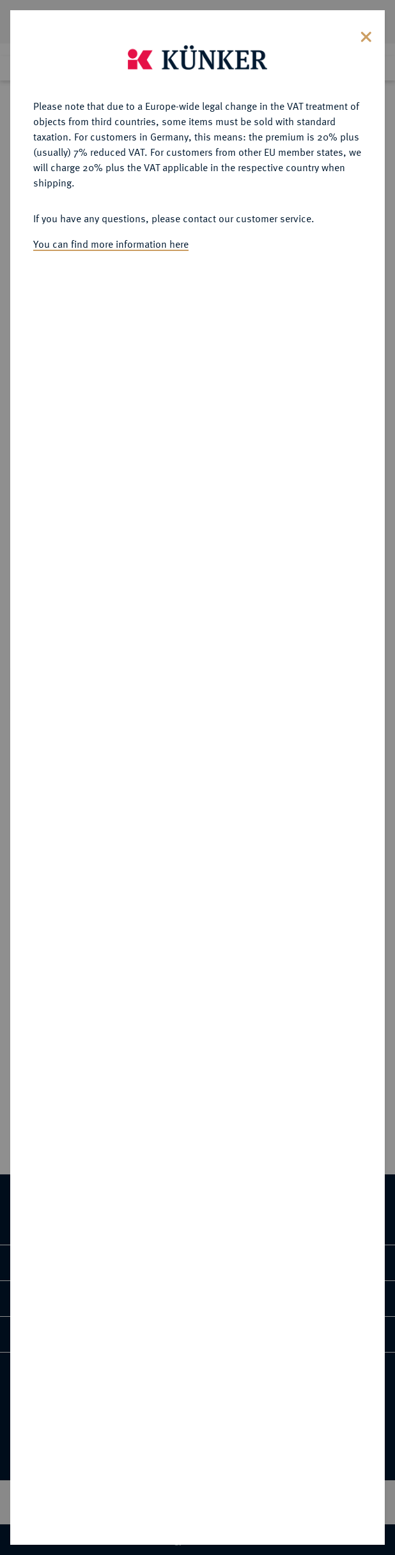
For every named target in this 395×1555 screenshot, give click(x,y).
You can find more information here (111, 215)
